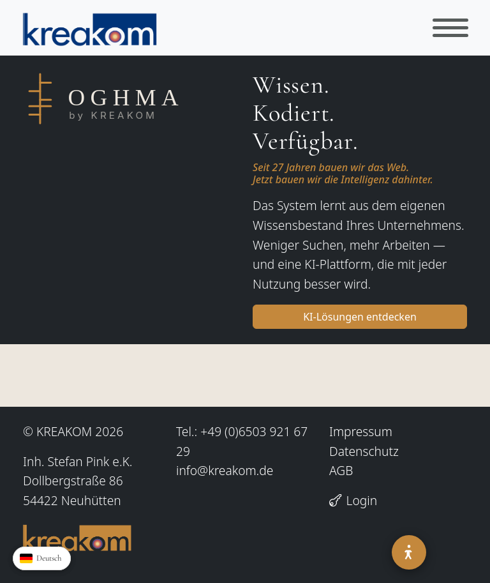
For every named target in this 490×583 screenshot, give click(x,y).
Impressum (360, 431)
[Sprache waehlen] (42, 558)
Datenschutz (364, 451)
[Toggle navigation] (450, 28)
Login (353, 500)
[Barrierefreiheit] (409, 552)
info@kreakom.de (224, 470)
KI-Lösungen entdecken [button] (360, 317)
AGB (341, 470)
